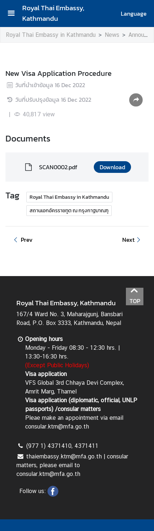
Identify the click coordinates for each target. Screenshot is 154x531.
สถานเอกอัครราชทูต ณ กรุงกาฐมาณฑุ (69, 210)
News (112, 34)
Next (132, 239)
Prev (21, 239)
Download (112, 167)
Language (134, 13)
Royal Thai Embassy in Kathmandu (51, 34)
